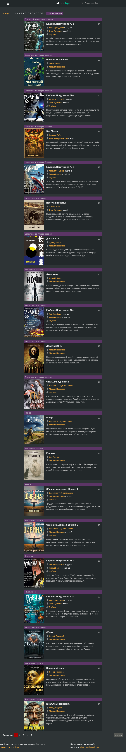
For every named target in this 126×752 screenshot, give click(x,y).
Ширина (52, 392)
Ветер (49, 417)
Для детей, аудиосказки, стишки (39, 19)
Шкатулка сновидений (58, 704)
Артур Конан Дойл (57, 99)
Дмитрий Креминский (58, 138)
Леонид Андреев (56, 28)
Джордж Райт (55, 135)
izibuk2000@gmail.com (89, 747)
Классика (29, 556)
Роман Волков (55, 174)
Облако (50, 632)
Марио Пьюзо (55, 63)
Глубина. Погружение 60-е (60, 596)
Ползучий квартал (56, 203)
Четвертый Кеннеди (57, 59)
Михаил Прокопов (57, 67)
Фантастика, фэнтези (34, 270)
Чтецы (6, 13)
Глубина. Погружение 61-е (60, 561)
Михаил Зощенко (56, 171)
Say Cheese (52, 131)
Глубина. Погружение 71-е (60, 95)
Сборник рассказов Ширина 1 (62, 489)
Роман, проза (31, 592)
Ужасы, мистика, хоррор (35, 198)
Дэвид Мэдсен (55, 708)
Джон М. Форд (55, 278)
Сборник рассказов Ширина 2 (62, 525)
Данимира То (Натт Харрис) (61, 386)
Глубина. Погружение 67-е (60, 310)
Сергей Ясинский (56, 636)
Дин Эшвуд (54, 457)
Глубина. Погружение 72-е (60, 24)
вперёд (118, 735)
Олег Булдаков (55, 31)
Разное (28, 413)
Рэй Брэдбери (55, 314)
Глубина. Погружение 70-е (60, 167)
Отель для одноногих (58, 382)
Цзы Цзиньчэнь (55, 242)
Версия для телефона (9, 747)
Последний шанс (55, 668)
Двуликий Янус (54, 346)
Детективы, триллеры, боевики (38, 55)
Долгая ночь (53, 238)
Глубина (52, 34)
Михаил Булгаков (56, 564)
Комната (50, 453)
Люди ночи (52, 274)
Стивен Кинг (54, 207)
